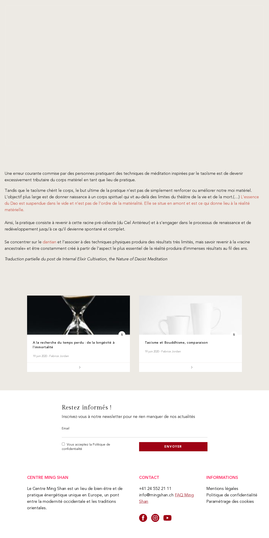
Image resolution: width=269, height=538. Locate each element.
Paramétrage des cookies (230, 501)
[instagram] (155, 518)
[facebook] (143, 518)
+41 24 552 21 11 (155, 488)
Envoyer (173, 446)
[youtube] (167, 518)
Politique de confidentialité (231, 495)
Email (65, 428)
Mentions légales (222, 488)
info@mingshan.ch (156, 495)
